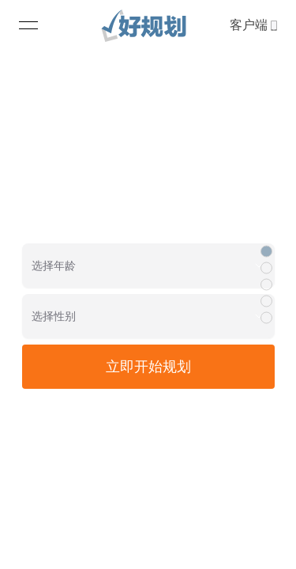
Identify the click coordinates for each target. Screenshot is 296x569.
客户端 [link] (253, 25)
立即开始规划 (148, 367)
